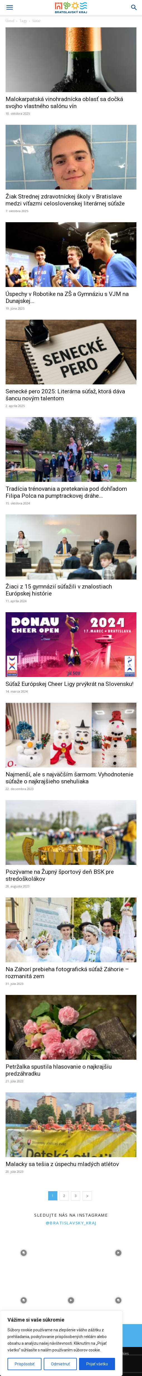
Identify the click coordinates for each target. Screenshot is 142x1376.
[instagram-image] (23, 1253)
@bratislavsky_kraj (71, 1223)
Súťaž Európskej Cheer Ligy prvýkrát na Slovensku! (69, 684)
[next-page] (87, 1195)
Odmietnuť (60, 1364)
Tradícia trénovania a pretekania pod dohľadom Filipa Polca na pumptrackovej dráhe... (66, 492)
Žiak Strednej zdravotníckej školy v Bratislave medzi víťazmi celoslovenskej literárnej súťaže (65, 200)
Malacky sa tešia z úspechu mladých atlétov (62, 1164)
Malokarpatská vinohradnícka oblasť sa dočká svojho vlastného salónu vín (64, 102)
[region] (61, 1343)
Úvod (10, 20)
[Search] (134, 7)
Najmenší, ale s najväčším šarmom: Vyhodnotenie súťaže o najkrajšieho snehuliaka (69, 778)
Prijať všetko (97, 1364)
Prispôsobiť (25, 1364)
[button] (9, 7)
